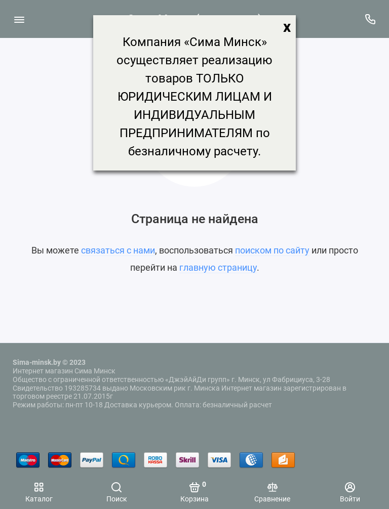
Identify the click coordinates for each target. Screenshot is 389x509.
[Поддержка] (370, 19)
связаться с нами (118, 250)
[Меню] (19, 19)
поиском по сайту (272, 250)
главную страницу (218, 267)
